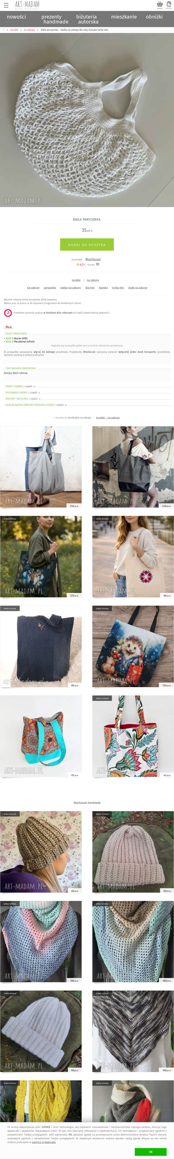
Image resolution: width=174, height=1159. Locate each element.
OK (150, 1151)
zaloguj (169, 8)
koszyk (160, 8)
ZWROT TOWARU (21, 386)
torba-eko (118, 287)
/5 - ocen (85, 264)
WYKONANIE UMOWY (23, 392)
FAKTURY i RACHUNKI (23, 398)
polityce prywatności (44, 1142)
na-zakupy (33, 287)
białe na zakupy (137, 287)
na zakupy (93, 280)
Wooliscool (93, 259)
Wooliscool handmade (87, 802)
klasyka (103, 287)
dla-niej (90, 287)
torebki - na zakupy (108, 417)
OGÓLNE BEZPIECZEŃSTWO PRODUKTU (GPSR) (36, 405)
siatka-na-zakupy (70, 287)
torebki (76, 280)
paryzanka (50, 287)
